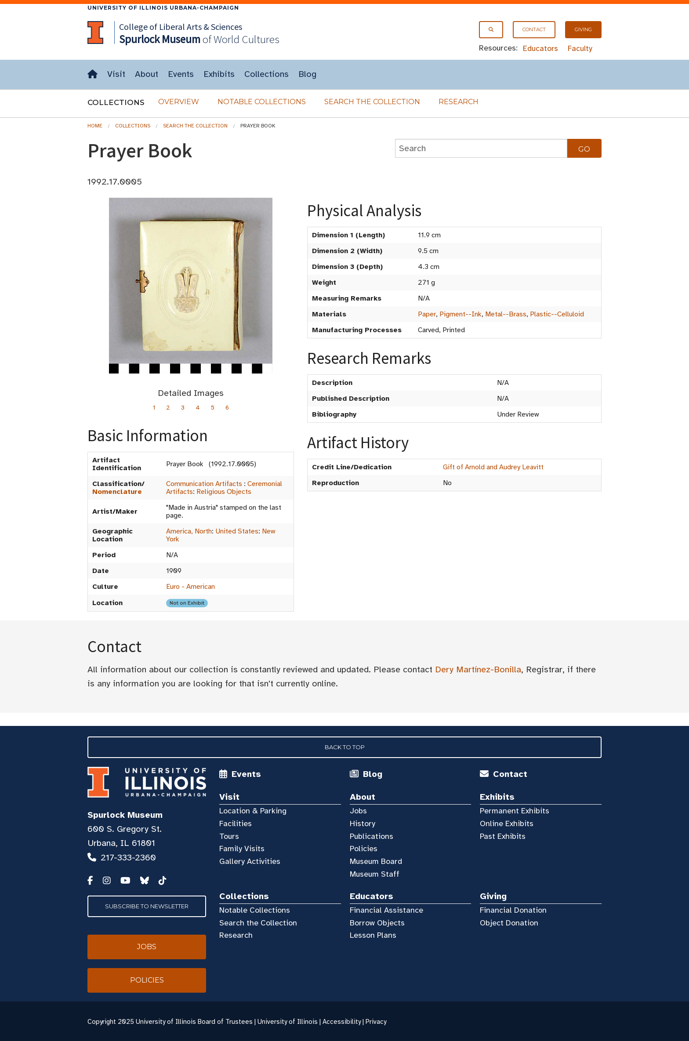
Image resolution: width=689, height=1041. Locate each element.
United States (236, 531)
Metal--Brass (505, 314)
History (362, 823)
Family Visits (242, 848)
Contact (534, 29)
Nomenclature (117, 491)
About (146, 74)
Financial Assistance (386, 910)
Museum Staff (374, 874)
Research (459, 102)
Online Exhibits (506, 823)
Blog (307, 74)
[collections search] (481, 148)
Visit (116, 74)
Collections (266, 74)
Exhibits (219, 74)
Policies (363, 848)
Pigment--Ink (460, 314)
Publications (371, 836)
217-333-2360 (128, 857)
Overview (178, 102)
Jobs (358, 811)
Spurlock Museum (125, 814)
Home (94, 126)
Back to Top (345, 747)
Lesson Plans (373, 935)
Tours (229, 836)
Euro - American (190, 586)
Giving (583, 29)
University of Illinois (287, 1022)
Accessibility (342, 1022)
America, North (189, 531)
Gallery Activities (249, 861)
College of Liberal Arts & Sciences (180, 26)
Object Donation (509, 923)
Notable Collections (262, 102)
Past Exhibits (503, 836)
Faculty (580, 48)
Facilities (235, 823)
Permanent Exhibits (514, 811)
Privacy (376, 1022)
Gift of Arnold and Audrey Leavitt (493, 467)
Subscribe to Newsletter (147, 906)
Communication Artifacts (204, 483)
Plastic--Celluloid (557, 314)
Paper (427, 314)
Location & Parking (252, 811)
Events (181, 74)
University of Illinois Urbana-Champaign (163, 7)
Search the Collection (372, 102)
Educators (540, 48)
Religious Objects (223, 491)
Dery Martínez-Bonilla (478, 669)
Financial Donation (513, 910)
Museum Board (376, 861)
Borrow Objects (377, 923)
